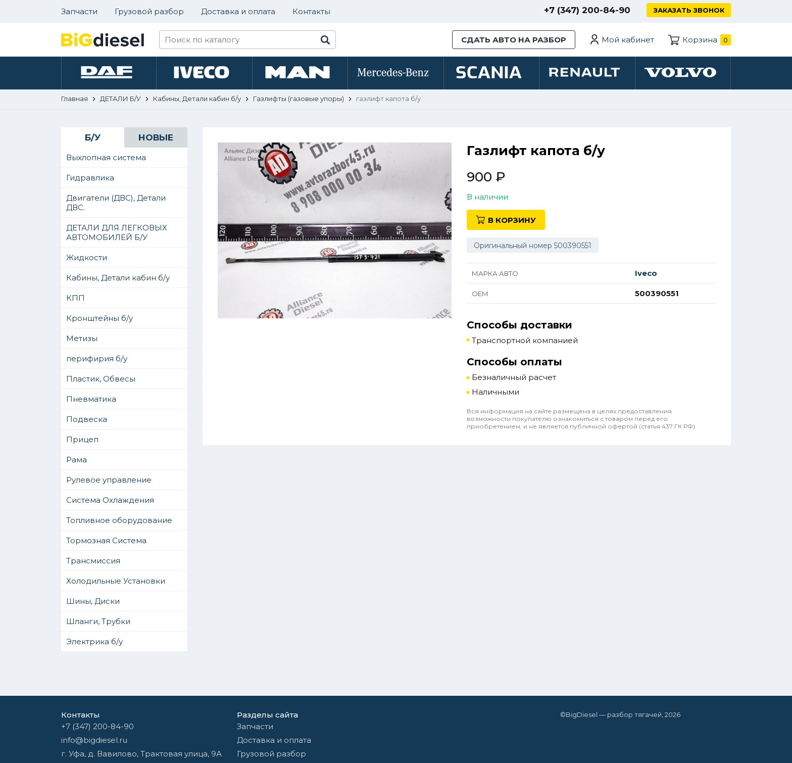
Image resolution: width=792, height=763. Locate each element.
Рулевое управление (109, 481)
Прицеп (82, 441)
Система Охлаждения (110, 501)
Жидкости (86, 259)
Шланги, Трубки (98, 623)
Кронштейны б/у (99, 319)
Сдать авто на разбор (513, 39)
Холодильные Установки (115, 582)
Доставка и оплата (238, 11)
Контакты (311, 11)
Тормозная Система (106, 542)
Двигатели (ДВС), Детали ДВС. (116, 204)
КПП (75, 299)
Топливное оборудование (119, 522)
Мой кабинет (628, 39)
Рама (76, 461)
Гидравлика (90, 179)
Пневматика (91, 400)
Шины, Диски (93, 602)
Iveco (646, 274)
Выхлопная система (106, 159)
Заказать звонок (688, 10)
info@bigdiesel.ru (94, 740)
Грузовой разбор (149, 11)
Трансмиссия (93, 562)
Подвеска (86, 420)
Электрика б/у (94, 643)
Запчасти (79, 11)
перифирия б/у (96, 360)
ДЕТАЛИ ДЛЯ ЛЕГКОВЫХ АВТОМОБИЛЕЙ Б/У (116, 234)
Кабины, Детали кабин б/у (118, 279)
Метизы (81, 340)
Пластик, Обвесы (100, 380)
